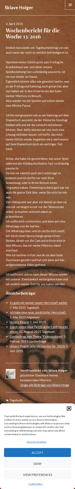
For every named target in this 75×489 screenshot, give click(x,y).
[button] (69, 408)
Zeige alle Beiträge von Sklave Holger (45, 385)
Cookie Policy (35, 483)
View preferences (37, 475)
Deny (37, 463)
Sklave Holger (19, 7)
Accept (37, 452)
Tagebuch (16, 400)
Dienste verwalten (36, 441)
